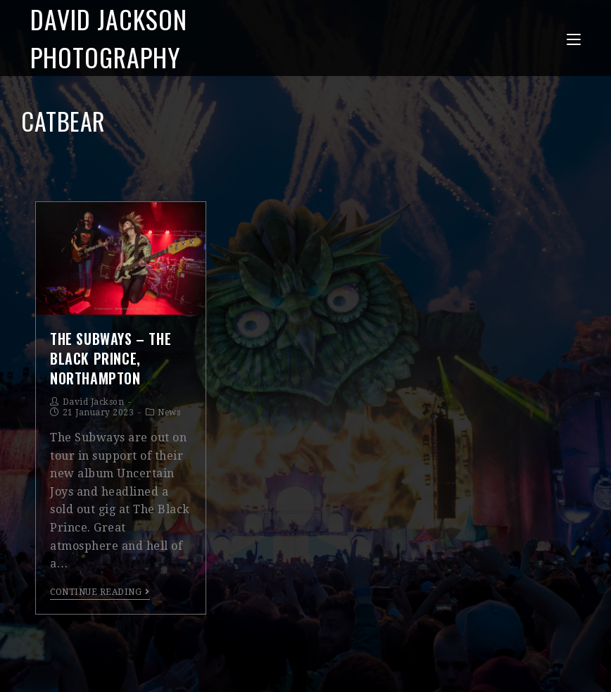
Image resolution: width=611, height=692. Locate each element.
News (169, 412)
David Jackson (94, 402)
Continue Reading (100, 592)
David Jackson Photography (108, 37)
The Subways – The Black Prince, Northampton (110, 358)
